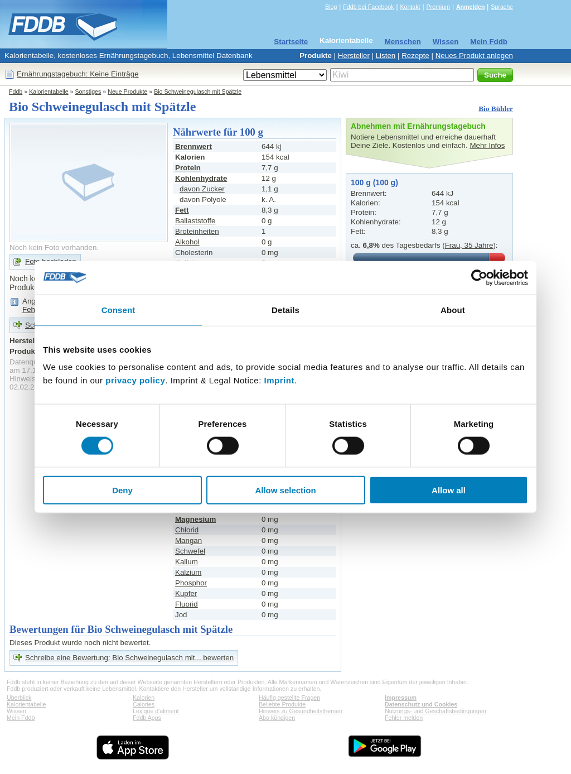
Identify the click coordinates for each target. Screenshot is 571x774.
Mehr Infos (487, 145)
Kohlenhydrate (201, 178)
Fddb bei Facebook (368, 6)
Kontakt (410, 6)
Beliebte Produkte (282, 704)
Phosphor (191, 583)
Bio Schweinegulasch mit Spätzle (197, 91)
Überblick (19, 697)
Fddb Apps (147, 717)
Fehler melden (404, 717)
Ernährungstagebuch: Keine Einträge (78, 74)
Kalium (186, 561)
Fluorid (186, 604)
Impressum (401, 697)
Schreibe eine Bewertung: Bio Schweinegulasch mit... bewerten (129, 657)
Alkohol (187, 242)
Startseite (291, 41)
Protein (188, 168)
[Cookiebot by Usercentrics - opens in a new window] (479, 277)
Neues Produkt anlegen (474, 55)
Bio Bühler (495, 108)
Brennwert (193, 146)
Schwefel (190, 551)
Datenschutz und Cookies (421, 704)
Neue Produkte (127, 91)
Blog (331, 6)
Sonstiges (88, 91)
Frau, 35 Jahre (469, 245)
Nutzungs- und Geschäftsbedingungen (435, 711)
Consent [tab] (118, 309)
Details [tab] (285, 309)
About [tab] (453, 309)
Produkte (315, 55)
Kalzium (188, 572)
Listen (386, 55)
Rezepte (415, 55)
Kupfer (186, 593)
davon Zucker (202, 189)
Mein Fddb (488, 41)
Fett (181, 210)
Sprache (502, 6)
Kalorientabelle (346, 40)
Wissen (446, 41)
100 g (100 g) (374, 182)
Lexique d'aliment (156, 711)
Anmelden (470, 6)
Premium (438, 6)
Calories (143, 704)
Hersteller (354, 55)
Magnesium (195, 519)
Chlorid (187, 530)
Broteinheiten (197, 231)
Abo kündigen (277, 717)
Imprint (279, 380)
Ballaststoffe (195, 221)
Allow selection (285, 490)
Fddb (15, 91)
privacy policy (135, 380)
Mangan (188, 540)
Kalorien (143, 697)
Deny (122, 490)
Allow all (449, 490)
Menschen (403, 41)
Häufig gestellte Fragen (289, 697)
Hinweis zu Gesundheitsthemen (300, 711)
